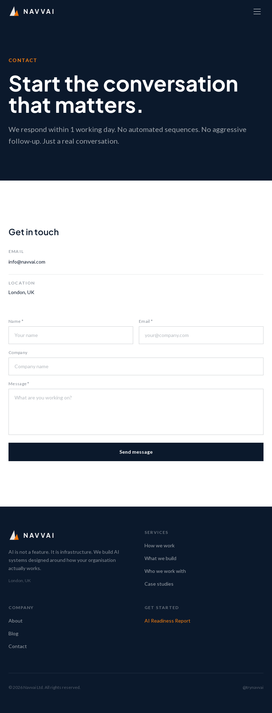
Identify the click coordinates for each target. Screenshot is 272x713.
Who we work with (165, 571)
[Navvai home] (31, 11)
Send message (136, 452)
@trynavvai (253, 687)
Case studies (159, 584)
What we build (160, 558)
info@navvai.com (26, 262)
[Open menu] (257, 11)
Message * (18, 383)
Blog (13, 633)
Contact (17, 646)
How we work (159, 545)
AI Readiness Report (167, 621)
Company (17, 352)
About (15, 621)
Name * (15, 321)
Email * (146, 321)
